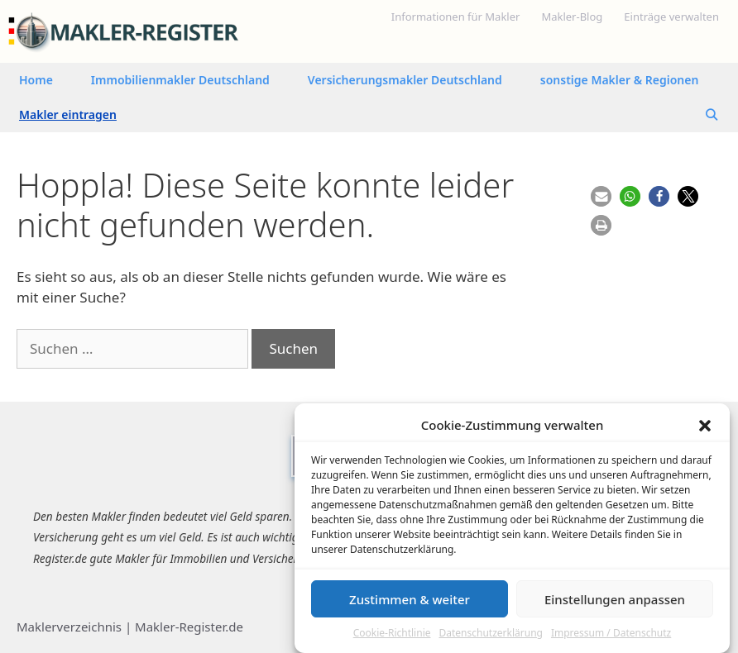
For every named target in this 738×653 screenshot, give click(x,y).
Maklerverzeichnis (69, 626)
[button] (705, 430)
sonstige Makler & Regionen (619, 80)
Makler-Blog (571, 16)
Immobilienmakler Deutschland (180, 80)
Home (36, 80)
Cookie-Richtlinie (392, 639)
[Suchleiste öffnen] (711, 115)
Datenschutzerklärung (491, 639)
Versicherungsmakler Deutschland (405, 80)
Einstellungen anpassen (614, 604)
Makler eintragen (68, 114)
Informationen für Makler (455, 16)
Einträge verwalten (671, 16)
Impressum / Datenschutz (611, 639)
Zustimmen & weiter (409, 604)
